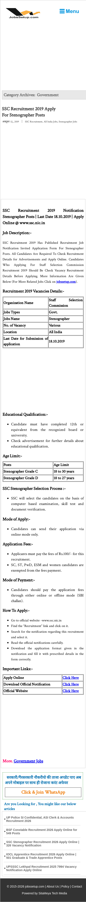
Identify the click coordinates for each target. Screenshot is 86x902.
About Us (53, 886)
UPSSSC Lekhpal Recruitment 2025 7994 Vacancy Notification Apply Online (41, 868)
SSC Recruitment (33, 121)
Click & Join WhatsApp (43, 792)
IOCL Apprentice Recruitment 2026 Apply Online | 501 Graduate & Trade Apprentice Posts (41, 856)
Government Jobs (28, 761)
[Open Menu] (69, 11)
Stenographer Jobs (68, 121)
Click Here (71, 684)
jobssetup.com (66, 282)
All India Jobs (50, 121)
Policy (65, 886)
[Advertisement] (43, 58)
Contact (77, 886)
